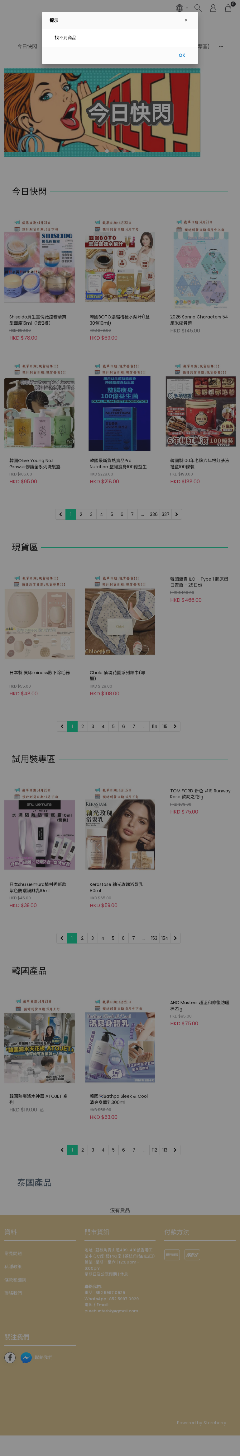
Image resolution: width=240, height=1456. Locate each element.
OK (182, 55)
